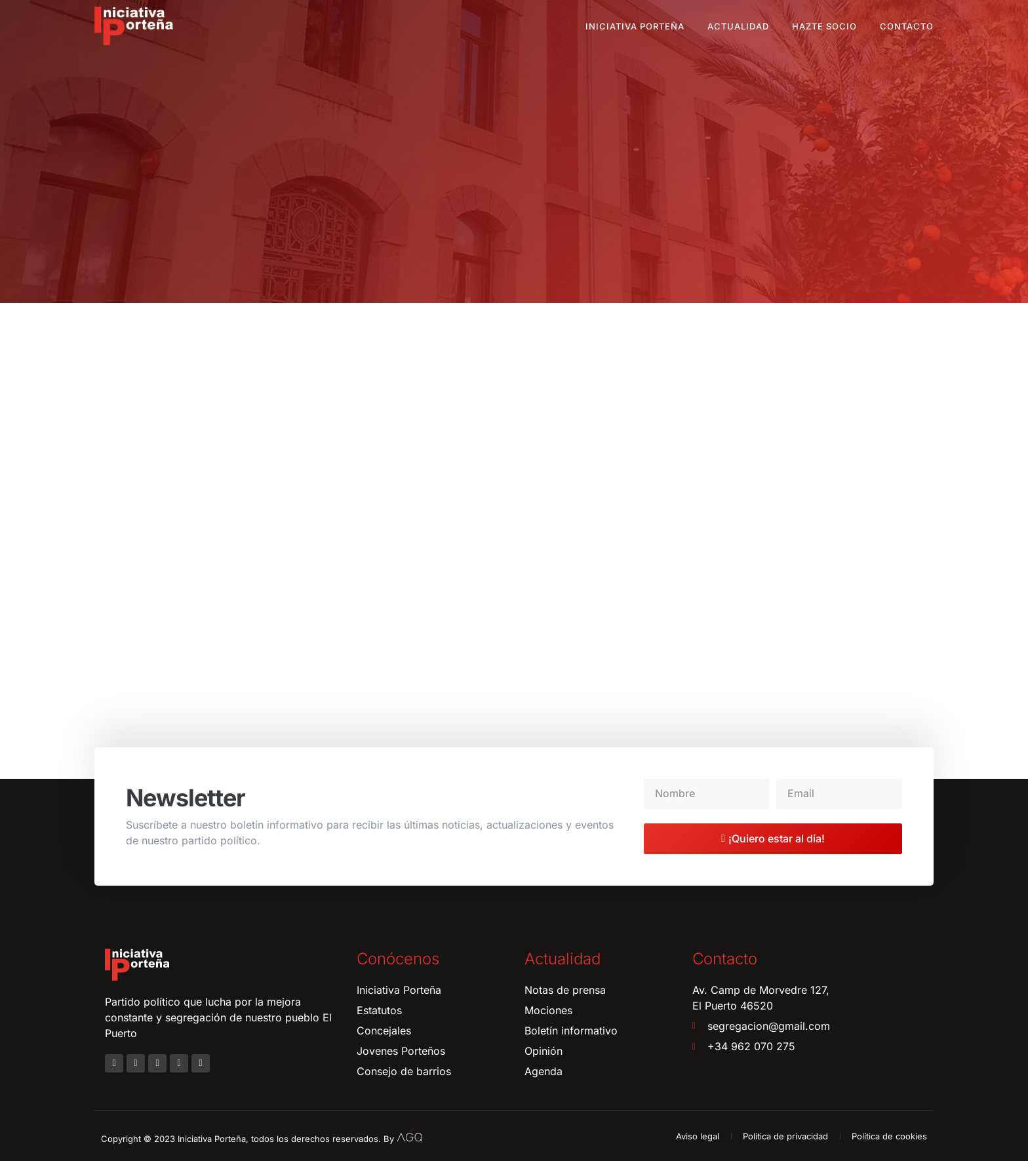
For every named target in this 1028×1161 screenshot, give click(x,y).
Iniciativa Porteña (634, 26)
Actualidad (738, 26)
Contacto (907, 26)
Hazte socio (824, 26)
